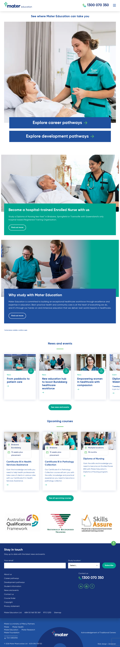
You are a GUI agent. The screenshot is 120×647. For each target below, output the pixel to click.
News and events (11, 590)
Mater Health (18, 627)
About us (8, 574)
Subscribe (109, 565)
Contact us (9, 594)
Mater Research (28, 630)
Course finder (9, 598)
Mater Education (11, 630)
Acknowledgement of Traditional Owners (98, 633)
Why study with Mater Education (36, 295)
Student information (12, 586)
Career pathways (11, 578)
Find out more (17, 227)
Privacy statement (12, 606)
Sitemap (57, 613)
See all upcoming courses (60, 498)
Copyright (8, 602)
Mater (6, 627)
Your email (9, 561)
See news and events (60, 407)
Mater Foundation (11, 633)
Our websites (11, 638)
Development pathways (14, 582)
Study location (74, 561)
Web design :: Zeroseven (107, 644)
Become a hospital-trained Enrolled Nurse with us (50, 210)
